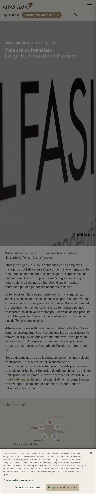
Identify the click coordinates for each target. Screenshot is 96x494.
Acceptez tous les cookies (62, 487)
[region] (48, 471)
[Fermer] (91, 453)
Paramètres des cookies (28, 487)
